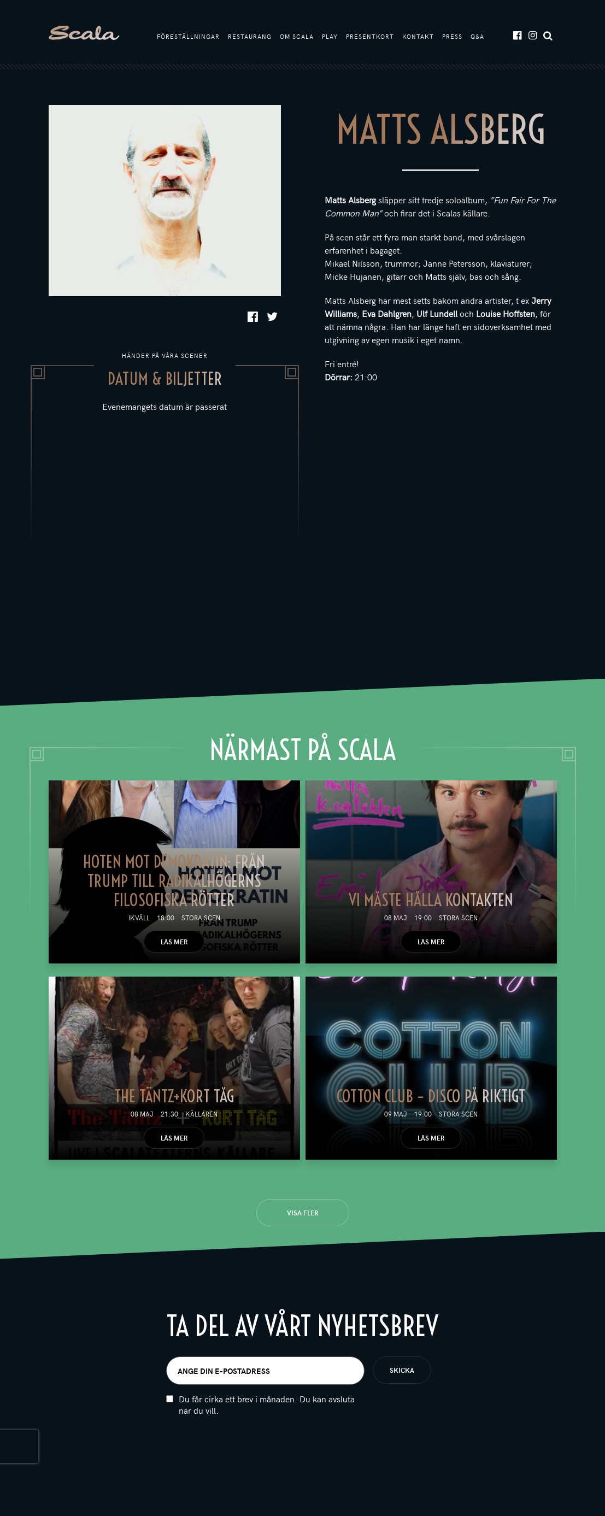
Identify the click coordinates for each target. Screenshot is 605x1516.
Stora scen (200, 919)
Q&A (477, 37)
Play (330, 37)
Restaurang (250, 37)
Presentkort (370, 37)
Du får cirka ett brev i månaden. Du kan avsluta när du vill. (267, 1406)
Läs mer (174, 943)
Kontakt (418, 37)
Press (452, 37)
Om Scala (297, 37)
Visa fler (302, 1214)
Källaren (201, 1115)
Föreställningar (188, 37)
